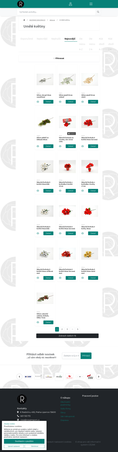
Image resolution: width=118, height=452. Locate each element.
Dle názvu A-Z (82, 44)
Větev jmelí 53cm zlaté (88, 96)
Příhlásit (86, 356)
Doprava (64, 420)
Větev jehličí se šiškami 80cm (43, 139)
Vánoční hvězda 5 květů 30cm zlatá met (88, 271)
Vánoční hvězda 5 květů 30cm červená (89, 139)
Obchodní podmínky (66, 403)
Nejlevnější (42, 38)
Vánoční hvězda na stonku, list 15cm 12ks (66, 140)
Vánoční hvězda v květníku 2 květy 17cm (88, 184)
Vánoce (52, 20)
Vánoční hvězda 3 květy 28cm (88, 228)
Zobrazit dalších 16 (67, 336)
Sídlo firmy (66, 409)
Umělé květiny (64, 20)
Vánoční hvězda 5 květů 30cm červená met (67, 271)
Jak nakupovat (68, 416)
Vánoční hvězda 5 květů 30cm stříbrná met (45, 271)
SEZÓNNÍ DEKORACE (37, 20)
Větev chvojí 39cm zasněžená (44, 96)
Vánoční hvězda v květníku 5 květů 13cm (66, 184)
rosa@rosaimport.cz (30, 420)
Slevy (63, 412)
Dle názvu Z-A (92, 44)
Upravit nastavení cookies (59, 442)
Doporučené (26, 38)
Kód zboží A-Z (101, 44)
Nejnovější (69, 38)
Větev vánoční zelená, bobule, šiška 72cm (43, 316)
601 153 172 (25, 416)
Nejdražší (56, 38)
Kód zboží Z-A (111, 44)
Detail (48, 102)
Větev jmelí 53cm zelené (65, 96)
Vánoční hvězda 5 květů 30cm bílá (43, 183)
